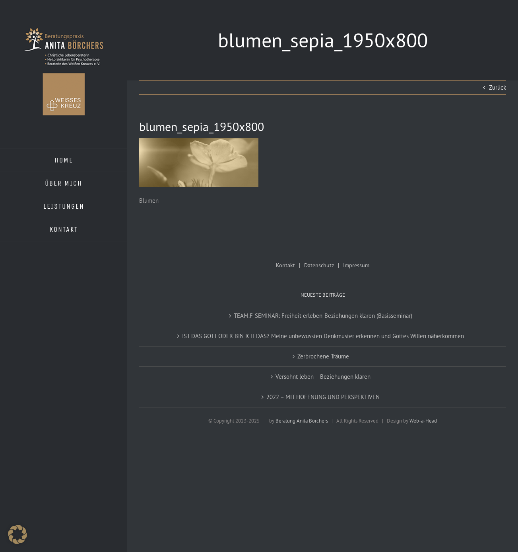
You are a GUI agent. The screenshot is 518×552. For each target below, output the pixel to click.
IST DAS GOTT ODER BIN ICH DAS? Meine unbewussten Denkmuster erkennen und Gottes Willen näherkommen (323, 336)
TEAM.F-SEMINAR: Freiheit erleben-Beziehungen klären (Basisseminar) (323, 315)
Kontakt (285, 265)
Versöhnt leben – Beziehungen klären (323, 376)
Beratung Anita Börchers (301, 420)
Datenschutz (319, 265)
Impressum (356, 265)
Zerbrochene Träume (323, 356)
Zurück (497, 87)
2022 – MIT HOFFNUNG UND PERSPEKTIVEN (323, 397)
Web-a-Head (423, 420)
